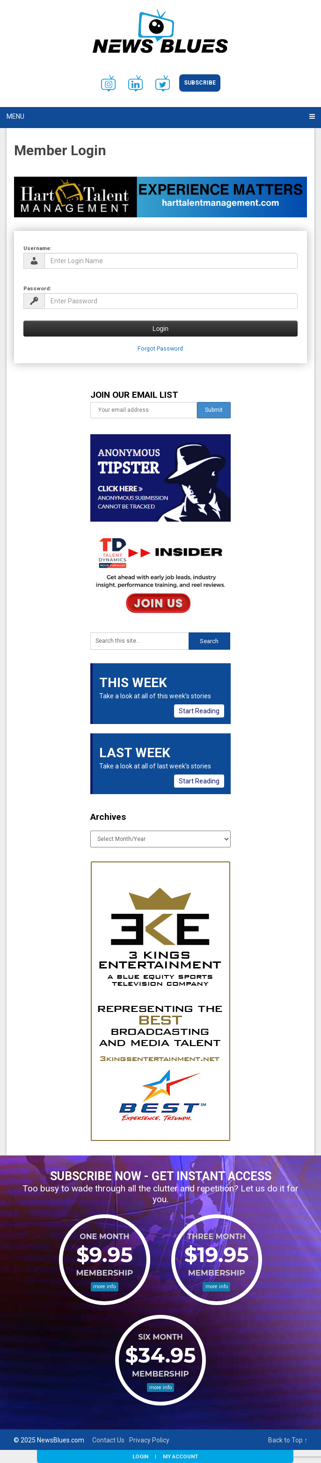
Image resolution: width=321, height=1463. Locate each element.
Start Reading (199, 711)
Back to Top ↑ (287, 1440)
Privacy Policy (149, 1440)
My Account (180, 1456)
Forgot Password (160, 348)
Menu (15, 116)
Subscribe (200, 82)
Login (140, 1456)
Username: (37, 248)
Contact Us (108, 1440)
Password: (37, 288)
